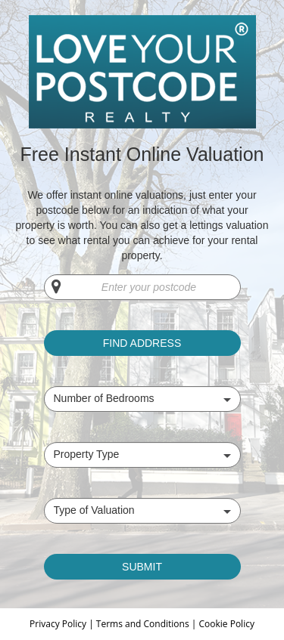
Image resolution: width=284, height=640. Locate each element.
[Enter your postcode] (142, 287)
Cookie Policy (226, 623)
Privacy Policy (59, 623)
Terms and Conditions (142, 623)
